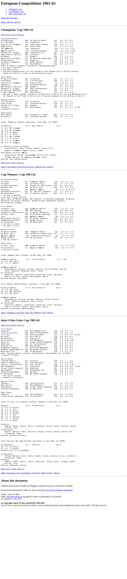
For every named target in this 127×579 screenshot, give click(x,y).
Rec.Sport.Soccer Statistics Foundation (57, 561)
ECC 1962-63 (47, 187)
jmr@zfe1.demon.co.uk (16, 567)
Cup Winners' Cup (16, 11)
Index (3, 22)
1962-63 (17, 22)
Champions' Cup (15, 9)
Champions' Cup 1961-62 (17, 29)
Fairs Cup (26, 187)
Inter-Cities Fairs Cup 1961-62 (20, 361)
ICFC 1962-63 (54, 544)
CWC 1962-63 (47, 354)
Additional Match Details (12, 35)
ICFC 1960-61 (42, 544)
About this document (9, 18)
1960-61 (9, 22)
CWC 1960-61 (35, 354)
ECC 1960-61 (36, 187)
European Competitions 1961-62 (28, 3)
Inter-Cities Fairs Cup (17, 14)
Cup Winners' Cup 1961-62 (18, 194)
